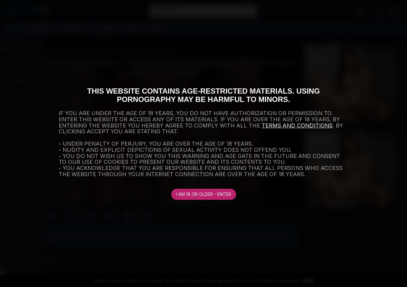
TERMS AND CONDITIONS (297, 125)
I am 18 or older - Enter (203, 194)
